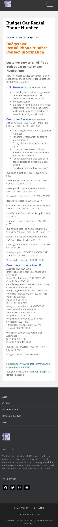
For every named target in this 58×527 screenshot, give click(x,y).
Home (9, 37)
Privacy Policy (21, 508)
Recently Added (10, 409)
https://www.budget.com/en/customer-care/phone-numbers (28, 365)
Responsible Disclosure (29, 514)
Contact (6, 403)
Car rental (20, 37)
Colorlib (39, 520)
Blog (4, 422)
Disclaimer (39, 508)
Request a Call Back (12, 415)
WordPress (29, 523)
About (5, 396)
